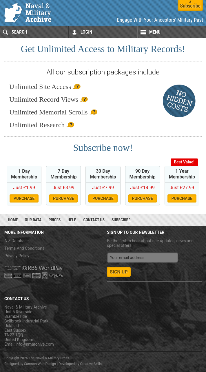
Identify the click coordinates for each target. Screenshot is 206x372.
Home (13, 220)
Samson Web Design (40, 364)
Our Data (33, 220)
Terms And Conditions (24, 248)
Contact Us (94, 220)
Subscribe (121, 220)
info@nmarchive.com (34, 344)
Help (72, 220)
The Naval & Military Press (49, 358)
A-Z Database (16, 240)
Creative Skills (91, 364)
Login (86, 32)
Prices (54, 220)
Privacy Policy (16, 256)
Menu (155, 32)
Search (19, 32)
